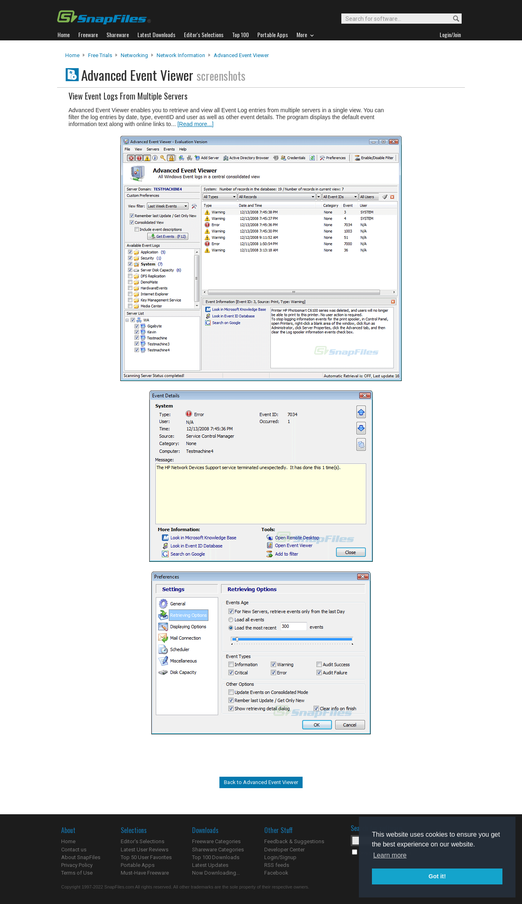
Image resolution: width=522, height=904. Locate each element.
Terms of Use (77, 873)
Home (72, 55)
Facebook (276, 873)
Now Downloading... (216, 873)
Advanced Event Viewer (241, 55)
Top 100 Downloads (215, 857)
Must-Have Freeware (145, 873)
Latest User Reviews (144, 849)
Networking (134, 55)
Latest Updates (210, 865)
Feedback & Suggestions (294, 841)
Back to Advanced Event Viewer (261, 782)
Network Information (181, 55)
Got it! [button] (437, 876)
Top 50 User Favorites (146, 857)
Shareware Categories (218, 849)
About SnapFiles (80, 857)
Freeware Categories (216, 841)
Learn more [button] (390, 855)
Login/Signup (280, 857)
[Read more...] (195, 124)
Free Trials (100, 55)
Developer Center (284, 849)
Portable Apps (138, 865)
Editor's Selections (142, 841)
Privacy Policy (77, 865)
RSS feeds (276, 865)
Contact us (73, 849)
